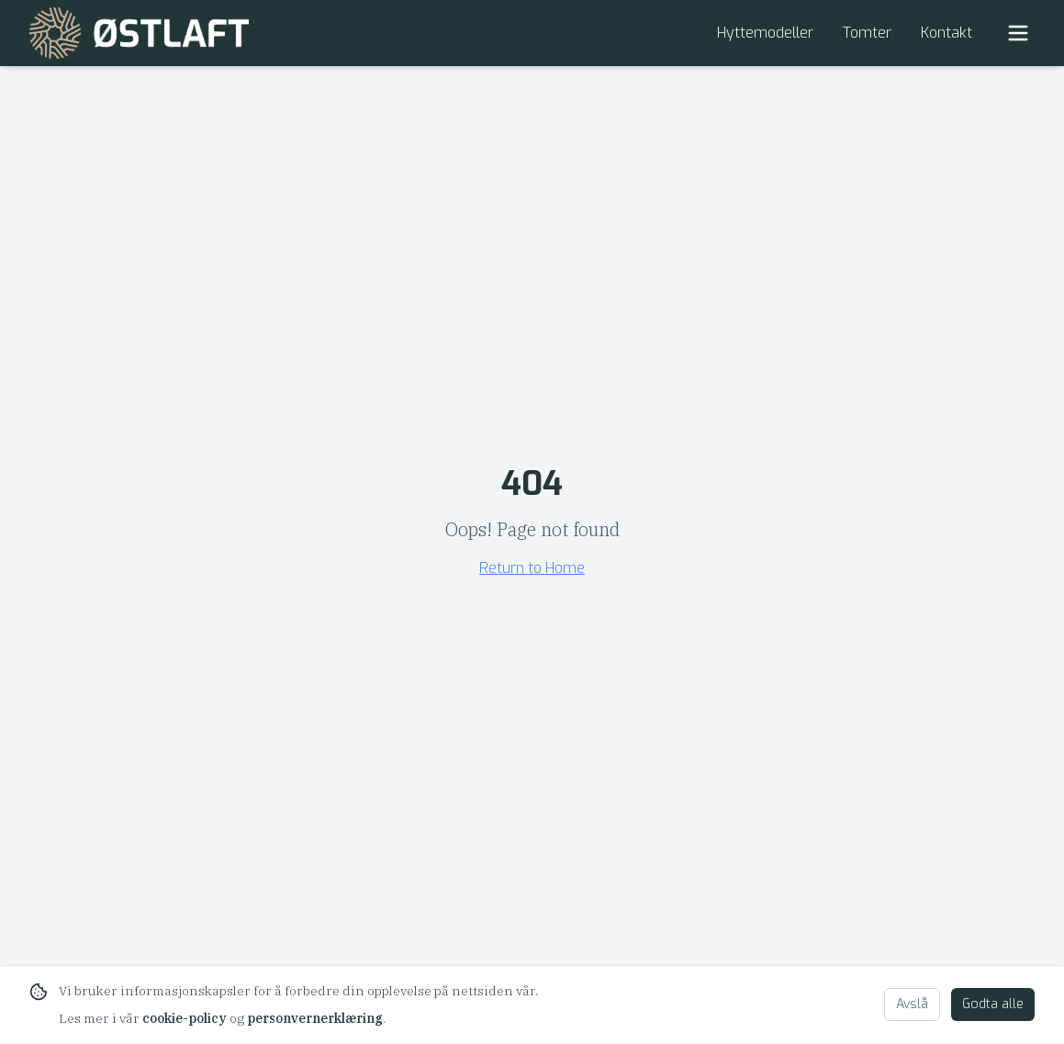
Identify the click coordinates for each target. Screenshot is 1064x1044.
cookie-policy (184, 1018)
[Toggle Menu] (1018, 33)
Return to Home (532, 568)
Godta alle (993, 1004)
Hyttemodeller (765, 32)
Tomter (867, 32)
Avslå (912, 1004)
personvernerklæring (315, 1018)
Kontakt (946, 32)
